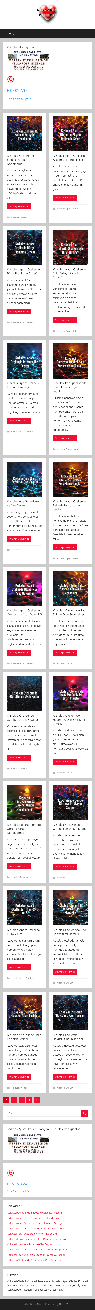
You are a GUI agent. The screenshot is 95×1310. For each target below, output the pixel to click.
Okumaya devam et (19, 206)
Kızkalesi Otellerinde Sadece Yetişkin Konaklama (20, 160)
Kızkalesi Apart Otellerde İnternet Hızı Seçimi (32, 1233)
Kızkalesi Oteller (19, 217)
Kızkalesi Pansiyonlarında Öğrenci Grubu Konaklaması (24, 828)
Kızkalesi (15, 549)
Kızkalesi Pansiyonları (67, 449)
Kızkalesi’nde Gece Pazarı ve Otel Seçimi (29, 1244)
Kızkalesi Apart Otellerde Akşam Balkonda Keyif (33, 1218)
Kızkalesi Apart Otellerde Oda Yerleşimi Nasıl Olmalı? (69, 273)
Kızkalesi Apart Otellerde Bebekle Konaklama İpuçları (69, 505)
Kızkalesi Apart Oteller (68, 208)
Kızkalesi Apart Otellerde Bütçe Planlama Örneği (34, 1223)
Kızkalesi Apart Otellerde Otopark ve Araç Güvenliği (36, 1254)
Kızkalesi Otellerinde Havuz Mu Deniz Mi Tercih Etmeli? (69, 719)
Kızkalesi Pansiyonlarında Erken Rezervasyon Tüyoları (70, 387)
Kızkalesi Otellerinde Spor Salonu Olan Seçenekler (35, 1260)
